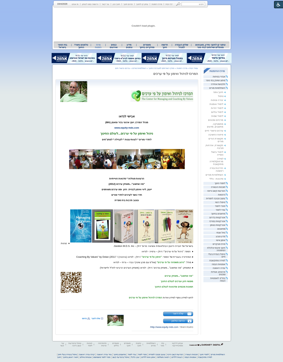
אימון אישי (220, 240)
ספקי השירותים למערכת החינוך (161, 68)
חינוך (59, 357)
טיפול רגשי (220, 202)
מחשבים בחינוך (218, 213)
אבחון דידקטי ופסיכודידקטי (177, 344)
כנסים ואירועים (113, 46)
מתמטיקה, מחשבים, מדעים (215, 125)
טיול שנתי (220, 232)
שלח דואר (178, 313)
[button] (178, 4)
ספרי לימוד (220, 206)
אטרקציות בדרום (217, 217)
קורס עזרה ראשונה (87, 354)
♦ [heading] (68, 243)
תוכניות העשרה (218, 187)
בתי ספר (162, 344)
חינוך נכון (116, 4)
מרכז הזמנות (157, 4)
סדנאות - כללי (216, 178)
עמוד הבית (193, 68)
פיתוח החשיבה (215, 134)
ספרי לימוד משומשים (101, 357)
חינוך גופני (218, 92)
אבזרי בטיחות (219, 76)
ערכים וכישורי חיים (214, 130)
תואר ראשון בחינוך (70, 357)
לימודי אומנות (216, 104)
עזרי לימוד (220, 210)
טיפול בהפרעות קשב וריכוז (74, 344)
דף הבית (169, 4)
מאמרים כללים (115, 344)
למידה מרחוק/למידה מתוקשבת (216, 161)
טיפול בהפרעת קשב (120, 357)
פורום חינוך (128, 4)
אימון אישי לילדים (148, 357)
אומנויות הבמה (218, 264)
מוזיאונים (221, 229)
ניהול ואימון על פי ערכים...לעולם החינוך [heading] (126, 133)
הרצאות (221, 194)
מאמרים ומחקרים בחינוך (147, 46)
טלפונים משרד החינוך (81, 46)
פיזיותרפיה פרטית (102, 344)
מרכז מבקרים (219, 244)
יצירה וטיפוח (217, 100)
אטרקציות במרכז (217, 221)
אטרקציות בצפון (217, 225)
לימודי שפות (217, 116)
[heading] (140, 83)
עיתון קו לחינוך (142, 4)
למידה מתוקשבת (217, 260)
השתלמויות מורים (217, 88)
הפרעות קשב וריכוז (216, 191)
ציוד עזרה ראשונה (104, 354)
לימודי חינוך (220, 183)
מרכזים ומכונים (215, 120)
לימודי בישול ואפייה (217, 153)
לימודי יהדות (217, 108)
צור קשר (105, 4)
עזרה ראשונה (219, 268)
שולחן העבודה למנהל (181, 46)
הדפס (84, 318)
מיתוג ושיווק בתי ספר (215, 80)
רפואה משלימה (163, 357)
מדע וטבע (220, 236)
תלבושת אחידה (218, 84)
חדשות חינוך (165, 46)
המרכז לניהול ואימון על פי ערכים (175, 74)
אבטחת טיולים (86, 357)
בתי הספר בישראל (62, 46)
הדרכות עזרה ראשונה (216, 169)
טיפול (220, 96)
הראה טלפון (178, 320)
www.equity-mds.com (126, 127)
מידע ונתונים (129, 46)
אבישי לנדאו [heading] (127, 116)
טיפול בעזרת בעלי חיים (67, 354)
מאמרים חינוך (127, 344)
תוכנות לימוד (89, 344)
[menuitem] (210, 46)
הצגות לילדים (176, 357)
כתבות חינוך (138, 344)
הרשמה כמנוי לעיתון (90, 4)
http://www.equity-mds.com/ (164, 327)
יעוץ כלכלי (135, 357)
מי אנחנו (75, 4)
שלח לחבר (95, 318)
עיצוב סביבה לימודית (215, 198)
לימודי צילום (217, 112)
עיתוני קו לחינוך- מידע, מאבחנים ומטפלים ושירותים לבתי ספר (210, 46)
